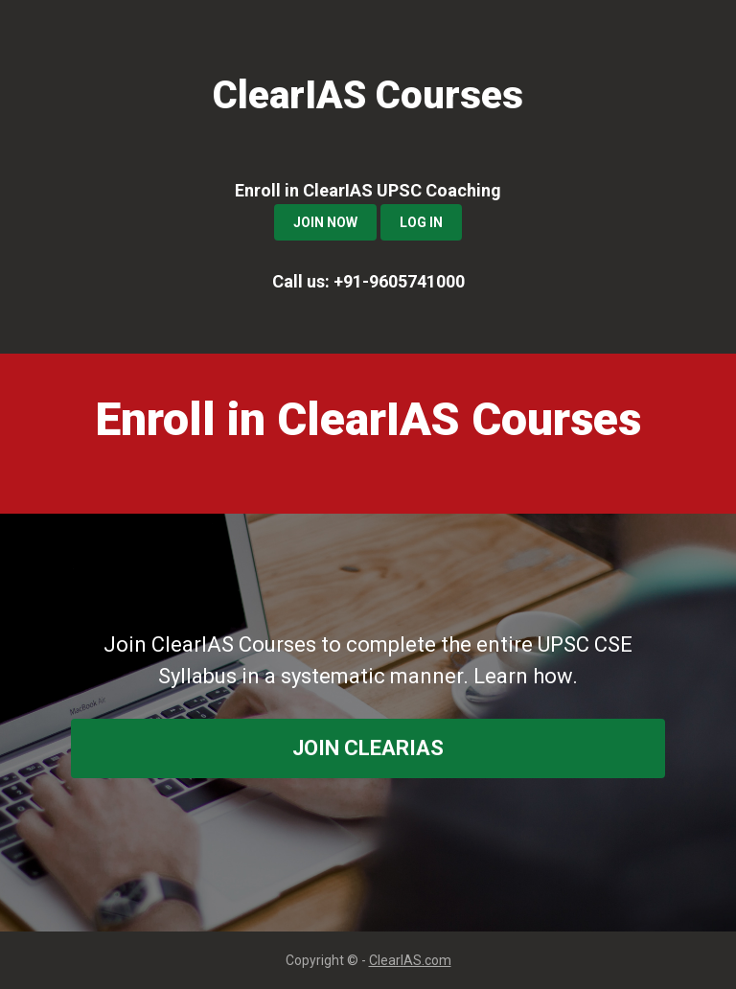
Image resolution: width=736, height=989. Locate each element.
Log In (421, 222)
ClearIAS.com (410, 960)
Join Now (325, 222)
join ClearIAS (368, 748)
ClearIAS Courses (368, 95)
